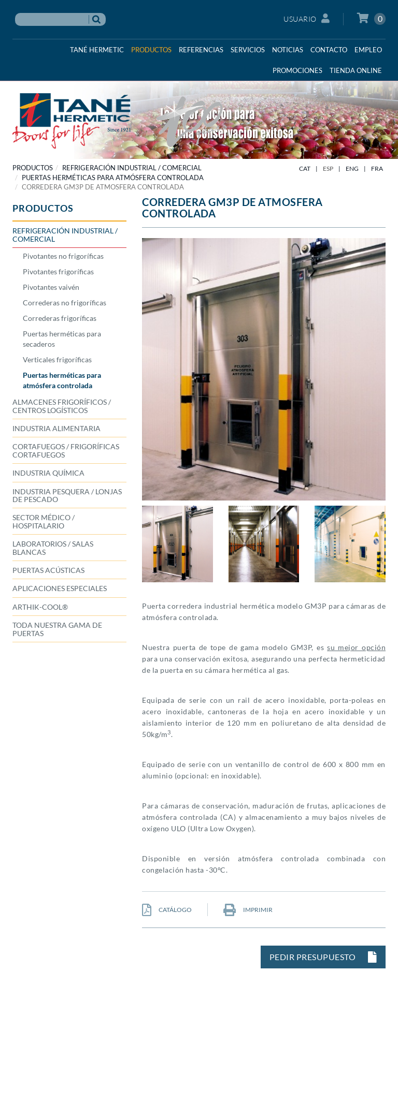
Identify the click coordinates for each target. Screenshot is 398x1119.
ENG (352, 168)
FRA (377, 168)
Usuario (306, 18)
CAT (304, 168)
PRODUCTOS (32, 168)
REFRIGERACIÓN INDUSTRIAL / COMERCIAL (132, 168)
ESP (328, 168)
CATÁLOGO (167, 910)
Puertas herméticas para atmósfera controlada (113, 177)
